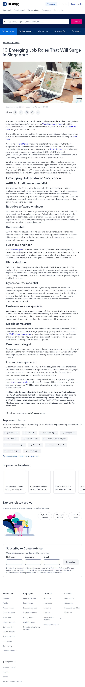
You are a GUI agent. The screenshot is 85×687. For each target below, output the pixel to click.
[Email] (38, 112)
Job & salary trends (11, 42)
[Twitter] (21, 112)
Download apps (9, 651)
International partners (49, 618)
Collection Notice (57, 568)
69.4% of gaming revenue (20, 334)
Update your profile (19, 382)
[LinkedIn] (26, 112)
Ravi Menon (23, 144)
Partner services (50, 624)
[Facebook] (15, 112)
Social (66, 613)
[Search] (76, 21)
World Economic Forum (52, 124)
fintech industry (56, 149)
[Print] (32, 112)
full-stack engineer (16, 249)
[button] (9, 661)
